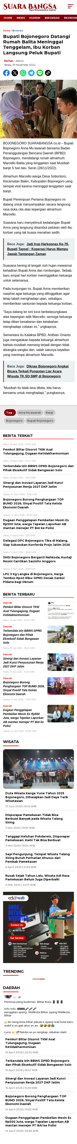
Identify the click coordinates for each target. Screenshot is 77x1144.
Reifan (8, 60)
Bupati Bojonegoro (40, 420)
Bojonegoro (14, 420)
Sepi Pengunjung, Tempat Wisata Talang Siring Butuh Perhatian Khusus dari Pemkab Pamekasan (37, 857)
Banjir (49, 412)
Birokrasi (52, 17)
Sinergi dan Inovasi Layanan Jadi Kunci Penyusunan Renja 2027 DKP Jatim (23, 662)
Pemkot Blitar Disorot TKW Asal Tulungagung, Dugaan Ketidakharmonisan (21, 611)
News (21, 17)
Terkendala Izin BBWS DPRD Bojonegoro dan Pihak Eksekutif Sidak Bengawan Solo (38, 1062)
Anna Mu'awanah (29, 412)
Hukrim (34, 17)
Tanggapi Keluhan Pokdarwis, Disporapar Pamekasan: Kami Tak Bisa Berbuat (37, 838)
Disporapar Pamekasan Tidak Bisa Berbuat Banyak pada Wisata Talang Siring (34, 818)
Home (8, 17)
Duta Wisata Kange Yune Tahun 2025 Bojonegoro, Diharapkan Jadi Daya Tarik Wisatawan (36, 797)
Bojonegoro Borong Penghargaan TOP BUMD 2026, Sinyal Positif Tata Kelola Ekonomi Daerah (35, 1100)
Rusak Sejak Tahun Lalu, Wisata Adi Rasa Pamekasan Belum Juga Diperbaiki (37, 877)
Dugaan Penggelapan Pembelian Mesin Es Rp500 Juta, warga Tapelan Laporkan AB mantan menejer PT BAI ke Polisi (23, 718)
